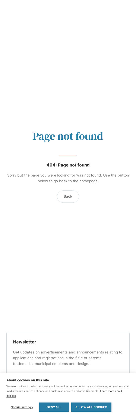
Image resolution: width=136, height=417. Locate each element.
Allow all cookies (91, 407)
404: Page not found (68, 165)
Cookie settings (22, 407)
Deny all (54, 407)
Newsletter (24, 342)
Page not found (68, 136)
